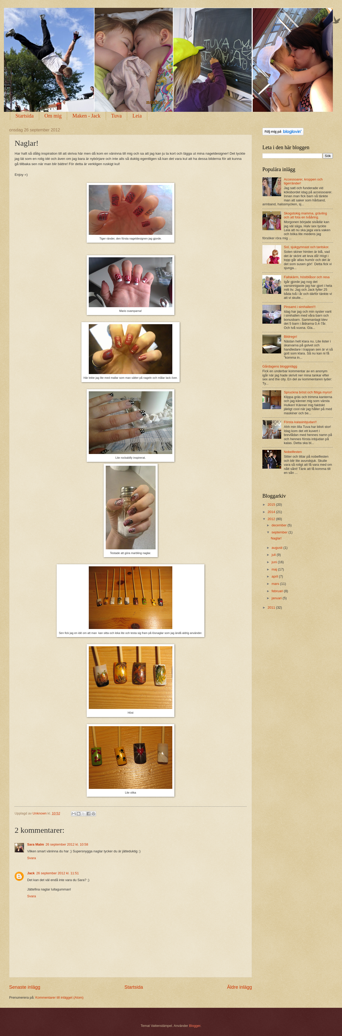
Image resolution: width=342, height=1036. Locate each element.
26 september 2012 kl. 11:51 (57, 873)
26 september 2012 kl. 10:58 (66, 844)
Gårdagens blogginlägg (279, 366)
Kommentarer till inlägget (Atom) (59, 997)
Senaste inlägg (24, 987)
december (279, 525)
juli (274, 555)
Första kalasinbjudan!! (300, 422)
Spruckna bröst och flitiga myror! (308, 392)
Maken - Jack (86, 116)
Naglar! (276, 538)
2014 (272, 512)
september (280, 532)
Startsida (24, 116)
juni (275, 562)
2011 (272, 607)
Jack (31, 873)
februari (278, 591)
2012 (272, 519)
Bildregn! (290, 337)
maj (275, 569)
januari (277, 598)
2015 (272, 505)
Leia (137, 116)
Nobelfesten (293, 452)
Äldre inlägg (239, 987)
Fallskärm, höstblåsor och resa (306, 277)
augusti (277, 548)
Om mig (53, 116)
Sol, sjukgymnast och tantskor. (306, 247)
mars (276, 584)
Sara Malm (35, 844)
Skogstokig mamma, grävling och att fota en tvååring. (305, 215)
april (275, 576)
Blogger (195, 1026)
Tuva (116, 116)
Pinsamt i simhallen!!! (300, 307)
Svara (31, 858)
